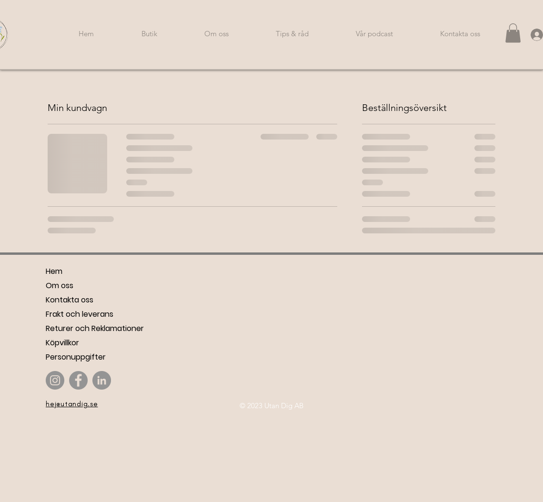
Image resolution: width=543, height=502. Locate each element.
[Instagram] (55, 380)
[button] (513, 33)
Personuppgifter (76, 356)
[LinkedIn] (101, 380)
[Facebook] (78, 380)
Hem (54, 271)
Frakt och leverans (79, 314)
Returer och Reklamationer (95, 328)
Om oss (59, 285)
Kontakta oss (69, 299)
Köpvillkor (62, 342)
